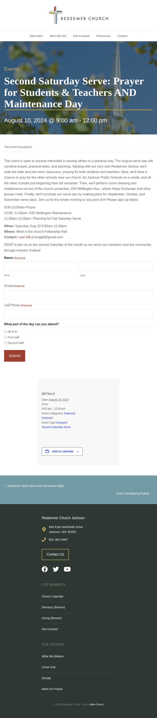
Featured (69, 412)
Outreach (47, 417)
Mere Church (97, 703)
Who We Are (58, 36)
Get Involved (81, 36)
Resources (103, 36)
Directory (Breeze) (53, 606)
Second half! (16, 342)
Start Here (36, 36)
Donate (46, 677)
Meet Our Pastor (52, 688)
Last (82, 275)
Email (14, 286)
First (6, 275)
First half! (13, 337)
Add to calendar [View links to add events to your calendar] (63, 450)
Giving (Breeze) (52, 617)
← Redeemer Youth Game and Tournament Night (34, 485)
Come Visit (48, 666)
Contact (122, 36)
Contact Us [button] (55, 554)
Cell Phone (18, 305)
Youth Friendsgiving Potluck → (134, 492)
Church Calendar (52, 595)
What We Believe (53, 655)
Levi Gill (24, 237)
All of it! (12, 331)
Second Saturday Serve (56, 426)
